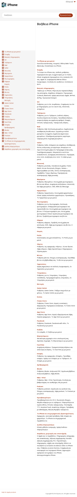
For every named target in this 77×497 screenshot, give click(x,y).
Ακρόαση (40, 341)
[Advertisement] (54, 44)
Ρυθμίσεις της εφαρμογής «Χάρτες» (49, 247)
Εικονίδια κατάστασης (45, 63)
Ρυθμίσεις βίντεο (43, 258)
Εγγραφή (47, 341)
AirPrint (72, 95)
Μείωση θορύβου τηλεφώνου (58, 410)
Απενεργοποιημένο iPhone (46, 455)
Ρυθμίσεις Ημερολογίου (45, 193)
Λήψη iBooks (55, 374)
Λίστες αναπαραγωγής (62, 171)
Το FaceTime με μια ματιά (61, 350)
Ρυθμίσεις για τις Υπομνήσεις (47, 275)
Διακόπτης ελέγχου (58, 407)
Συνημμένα (48, 134)
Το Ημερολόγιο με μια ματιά (47, 198)
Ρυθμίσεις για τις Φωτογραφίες (48, 204)
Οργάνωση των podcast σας (61, 389)
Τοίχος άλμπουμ (51, 173)
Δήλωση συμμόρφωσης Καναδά (60, 438)
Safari (39, 143)
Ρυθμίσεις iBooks (43, 371)
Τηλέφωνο (41, 113)
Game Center (42, 288)
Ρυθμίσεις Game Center (45, 290)
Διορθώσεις (56, 104)
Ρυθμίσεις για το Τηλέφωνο (46, 115)
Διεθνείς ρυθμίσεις (62, 72)
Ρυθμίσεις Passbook (44, 323)
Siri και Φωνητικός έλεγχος (51, 168)
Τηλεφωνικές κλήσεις (61, 123)
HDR (46, 225)
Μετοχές (40, 284)
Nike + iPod (41, 378)
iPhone (12, 5)
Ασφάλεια (51, 93)
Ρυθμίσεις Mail (42, 129)
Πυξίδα (40, 330)
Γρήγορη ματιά (42, 139)
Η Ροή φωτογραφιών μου (51, 211)
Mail (38, 127)
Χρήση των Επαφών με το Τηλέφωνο (56, 358)
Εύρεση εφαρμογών (44, 317)
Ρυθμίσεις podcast (43, 389)
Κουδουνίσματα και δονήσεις (47, 118)
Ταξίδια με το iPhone (44, 91)
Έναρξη (40, 70)
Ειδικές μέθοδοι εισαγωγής (46, 427)
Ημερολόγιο (41, 191)
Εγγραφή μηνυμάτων (55, 139)
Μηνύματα (41, 179)
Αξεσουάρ (40, 66)
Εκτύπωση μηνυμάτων (55, 129)
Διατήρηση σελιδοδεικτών (57, 155)
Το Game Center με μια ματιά (53, 293)
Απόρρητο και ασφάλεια (57, 145)
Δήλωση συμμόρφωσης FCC (46, 441)
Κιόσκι (39, 297)
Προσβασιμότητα (44, 398)
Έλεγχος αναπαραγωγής (58, 258)
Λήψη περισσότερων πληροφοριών (60, 249)
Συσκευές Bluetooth (44, 95)
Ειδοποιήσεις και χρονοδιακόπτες (49, 238)
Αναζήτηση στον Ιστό (52, 157)
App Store (41, 312)
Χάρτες (40, 244)
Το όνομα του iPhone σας (46, 72)
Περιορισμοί (68, 93)
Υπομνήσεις (41, 273)
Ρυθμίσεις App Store (44, 314)
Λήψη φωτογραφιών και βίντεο (60, 225)
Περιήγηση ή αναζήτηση (54, 306)
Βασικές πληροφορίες (45, 88)
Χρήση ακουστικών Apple (60, 95)
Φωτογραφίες (42, 202)
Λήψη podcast (59, 391)
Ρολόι (39, 235)
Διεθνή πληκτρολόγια (45, 425)
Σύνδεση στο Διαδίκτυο (55, 82)
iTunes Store (42, 301)
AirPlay (39, 98)
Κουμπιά (56, 63)
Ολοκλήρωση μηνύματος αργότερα (58, 136)
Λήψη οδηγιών (42, 249)
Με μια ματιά (62, 382)
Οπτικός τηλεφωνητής (45, 123)
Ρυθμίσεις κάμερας (43, 223)
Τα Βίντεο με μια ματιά (64, 260)
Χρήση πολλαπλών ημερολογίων (53, 195)
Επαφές (67, 120)
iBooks (39, 369)
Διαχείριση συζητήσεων (58, 184)
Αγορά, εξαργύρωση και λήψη (62, 314)
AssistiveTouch (46, 407)
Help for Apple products (9, 492)
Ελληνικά (71, 2)
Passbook (40, 321)
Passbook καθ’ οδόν (59, 323)
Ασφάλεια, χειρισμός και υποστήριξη (51, 434)
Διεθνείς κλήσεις (63, 115)
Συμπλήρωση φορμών (44, 152)
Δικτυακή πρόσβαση (53, 416)
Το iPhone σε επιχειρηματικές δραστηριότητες (55, 414)
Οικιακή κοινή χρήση (59, 166)
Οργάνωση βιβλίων (68, 371)
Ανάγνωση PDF (55, 371)
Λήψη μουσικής (53, 175)
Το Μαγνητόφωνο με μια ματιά (61, 341)
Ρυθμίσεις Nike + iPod (44, 380)
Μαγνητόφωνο (42, 336)
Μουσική (40, 163)
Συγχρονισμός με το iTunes (61, 75)
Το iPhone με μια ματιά (45, 61)
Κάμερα (40, 220)
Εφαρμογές (41, 416)
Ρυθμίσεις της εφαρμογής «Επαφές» (49, 356)
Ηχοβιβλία (40, 173)
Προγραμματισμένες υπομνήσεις (57, 278)
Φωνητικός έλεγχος (63, 400)
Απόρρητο (59, 93)
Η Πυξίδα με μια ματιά (54, 332)
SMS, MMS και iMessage (60, 187)
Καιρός (39, 231)
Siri (38, 102)
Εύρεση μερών (42, 251)
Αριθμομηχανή (42, 365)
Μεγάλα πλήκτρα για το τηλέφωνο (49, 402)
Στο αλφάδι (41, 332)
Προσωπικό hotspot (50, 98)
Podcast (40, 386)
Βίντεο (39, 255)
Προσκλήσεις (69, 195)
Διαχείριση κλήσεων (44, 347)
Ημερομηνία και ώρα (44, 75)
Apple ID (43, 79)
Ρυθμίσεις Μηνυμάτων (45, 182)
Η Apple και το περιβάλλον (46, 436)
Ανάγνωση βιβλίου (43, 374)
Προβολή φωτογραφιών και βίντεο (55, 216)
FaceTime (40, 345)
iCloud (39, 77)
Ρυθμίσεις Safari (42, 145)
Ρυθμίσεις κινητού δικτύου (50, 448)
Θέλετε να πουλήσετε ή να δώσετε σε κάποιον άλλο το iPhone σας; (55, 445)
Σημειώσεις (41, 264)
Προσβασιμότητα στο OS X (46, 400)
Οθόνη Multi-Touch (66, 63)
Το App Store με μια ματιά (60, 317)
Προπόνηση (57, 380)
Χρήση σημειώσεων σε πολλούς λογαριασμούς (53, 266)
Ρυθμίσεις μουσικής (44, 166)
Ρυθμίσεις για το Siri (44, 104)
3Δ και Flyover (68, 247)
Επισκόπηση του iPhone (53, 66)
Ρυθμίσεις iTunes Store (45, 303)
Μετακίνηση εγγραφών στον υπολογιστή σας (53, 338)
